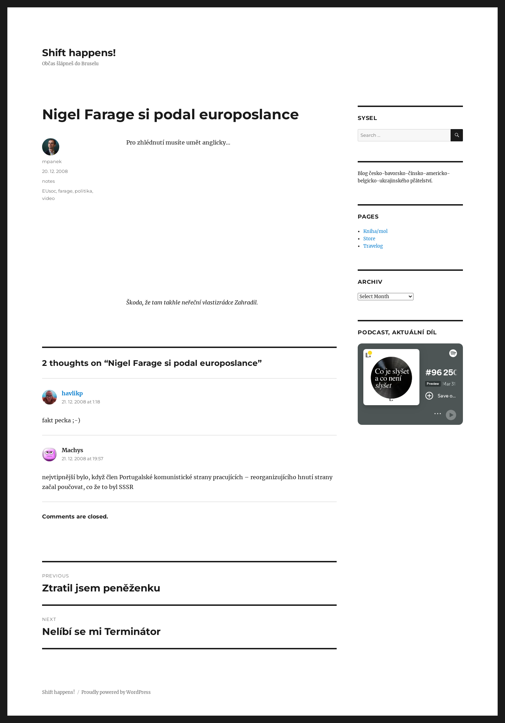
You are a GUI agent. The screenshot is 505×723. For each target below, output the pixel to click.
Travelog (373, 246)
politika (83, 191)
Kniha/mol (375, 231)
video (48, 198)
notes (48, 181)
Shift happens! (79, 53)
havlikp (72, 393)
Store (369, 239)
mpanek (52, 161)
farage (65, 191)
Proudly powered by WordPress (116, 692)
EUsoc (49, 191)
